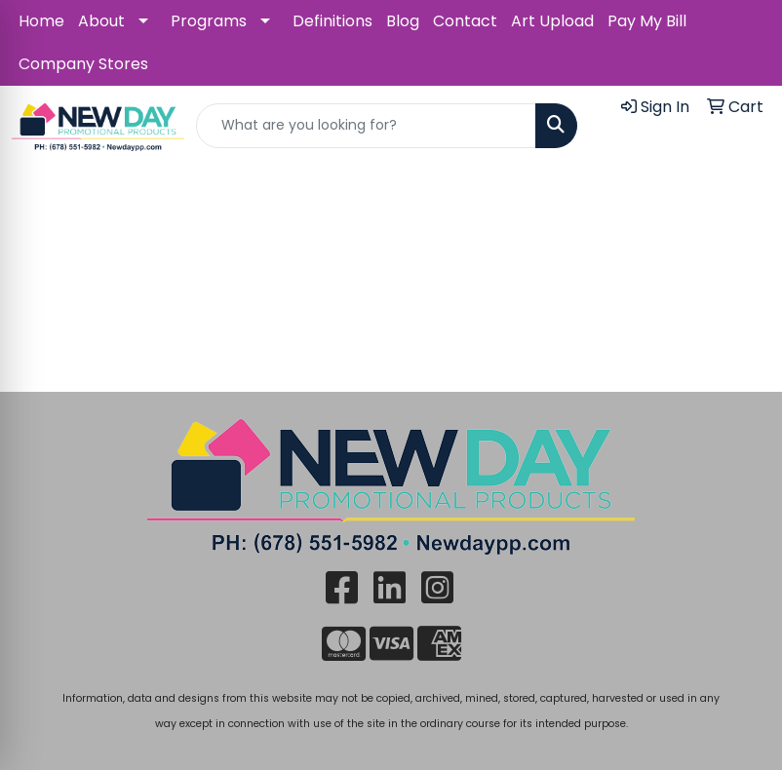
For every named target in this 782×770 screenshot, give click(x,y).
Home (41, 21)
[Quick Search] (366, 125)
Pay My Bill (646, 21)
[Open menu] (742, 193)
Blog (402, 21)
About (101, 21)
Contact (465, 21)
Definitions (332, 21)
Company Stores (83, 64)
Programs (209, 21)
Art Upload (552, 21)
